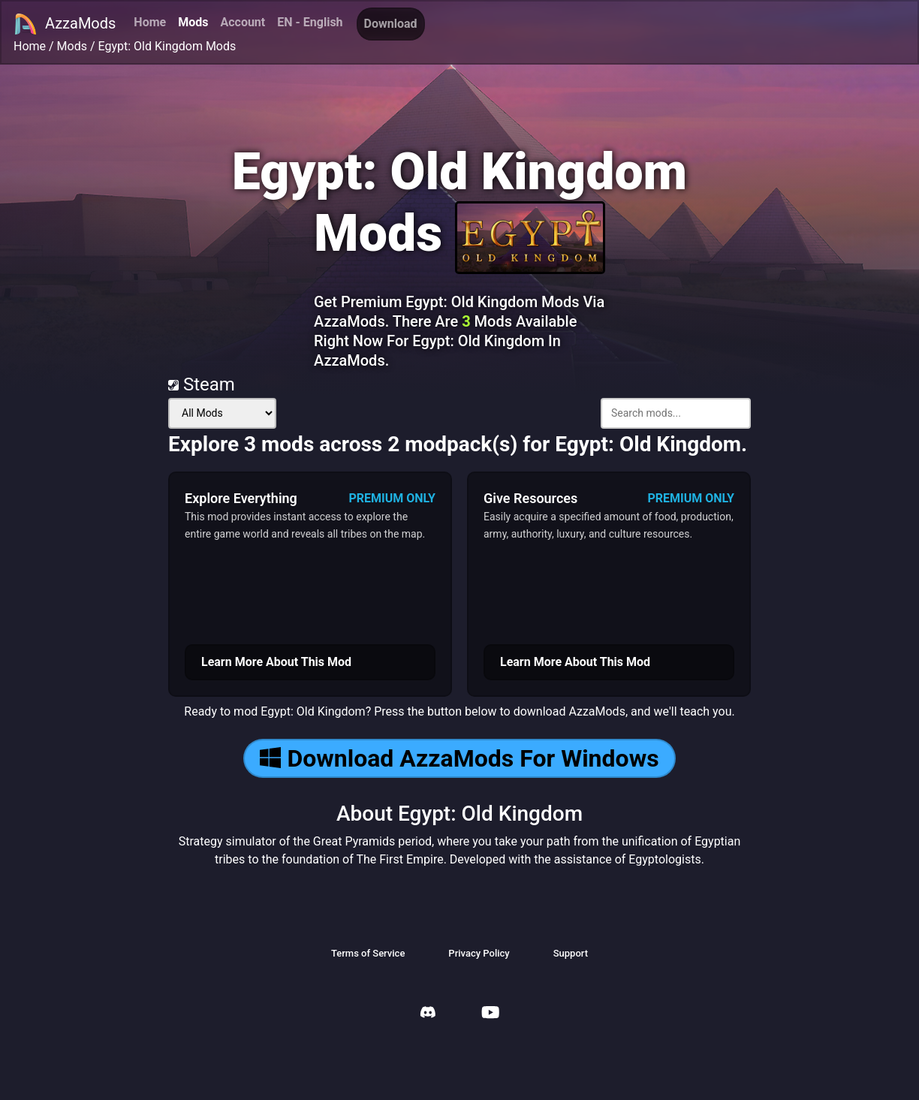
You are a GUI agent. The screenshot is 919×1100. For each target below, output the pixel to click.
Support (570, 953)
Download (390, 24)
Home (150, 22)
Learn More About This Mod (276, 662)
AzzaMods (65, 24)
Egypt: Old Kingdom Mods (167, 46)
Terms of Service (368, 953)
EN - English (309, 22)
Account (242, 22)
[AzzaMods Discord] (428, 1014)
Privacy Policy (478, 953)
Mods (193, 22)
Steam (201, 384)
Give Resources (530, 498)
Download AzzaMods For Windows (459, 758)
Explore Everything (241, 498)
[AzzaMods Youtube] (490, 1014)
